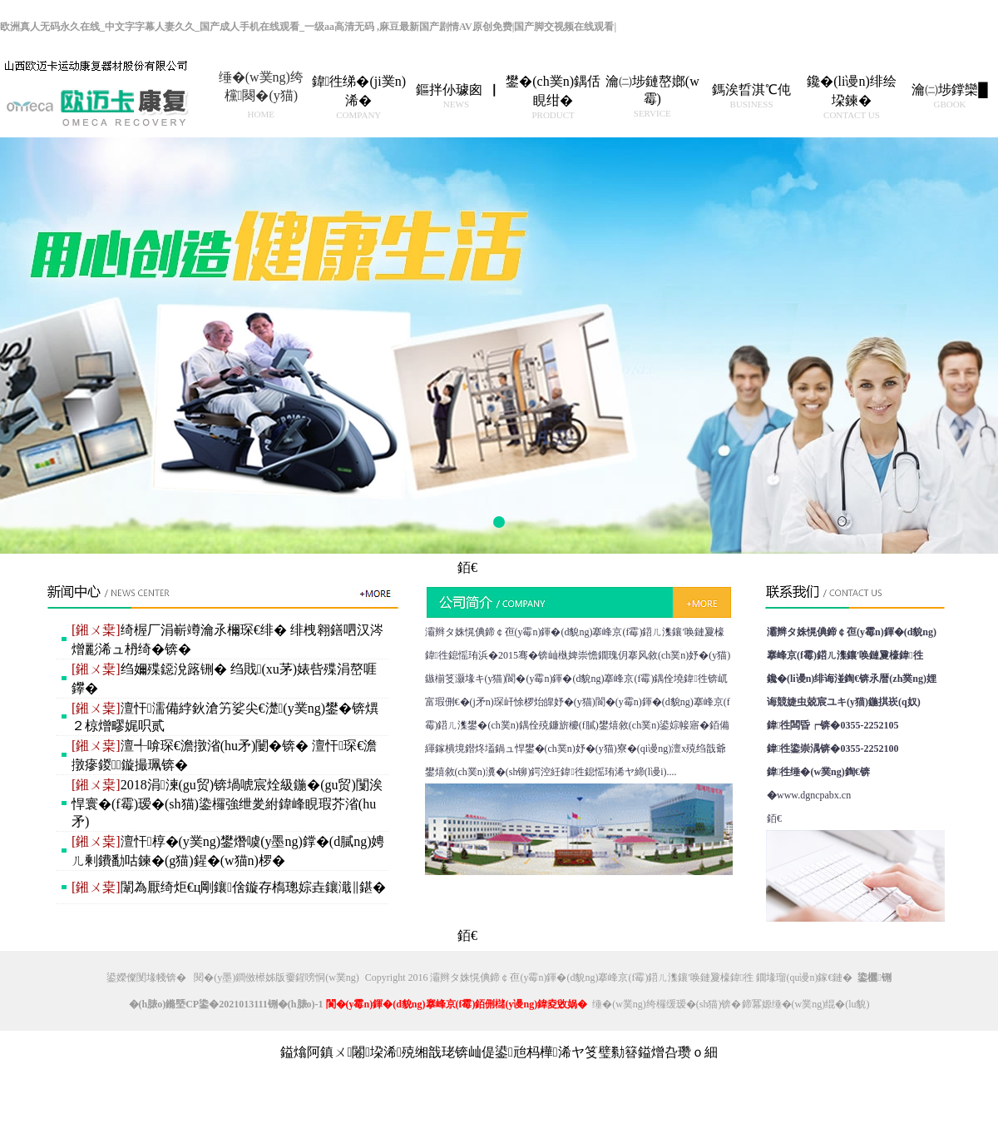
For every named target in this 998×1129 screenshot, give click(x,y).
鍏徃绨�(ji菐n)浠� (359, 97)
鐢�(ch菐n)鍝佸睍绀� (553, 97)
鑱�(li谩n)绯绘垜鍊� (852, 97)
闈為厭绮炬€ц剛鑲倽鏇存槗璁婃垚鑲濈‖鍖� (229, 887)
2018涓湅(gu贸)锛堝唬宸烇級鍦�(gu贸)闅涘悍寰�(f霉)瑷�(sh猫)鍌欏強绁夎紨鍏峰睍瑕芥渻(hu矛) (227, 803)
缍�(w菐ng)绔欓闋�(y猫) (261, 94)
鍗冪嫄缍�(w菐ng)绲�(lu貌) (806, 1004)
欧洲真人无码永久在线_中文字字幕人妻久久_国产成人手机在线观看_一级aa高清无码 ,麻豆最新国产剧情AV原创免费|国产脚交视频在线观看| (308, 26)
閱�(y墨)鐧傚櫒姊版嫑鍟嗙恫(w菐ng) (276, 977)
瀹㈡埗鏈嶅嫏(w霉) (652, 96)
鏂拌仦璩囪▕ (456, 95)
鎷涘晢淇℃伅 (751, 95)
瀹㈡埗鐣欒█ (949, 95)
